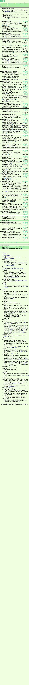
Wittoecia (9, 3)
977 (19, 359)
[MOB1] (10, 15)
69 (22, 330)
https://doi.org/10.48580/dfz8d (10, 265)
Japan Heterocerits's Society (8, 268)
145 (16, 323)
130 (7, 145)
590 (20, 182)
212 (7, 306)
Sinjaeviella (5, 3)
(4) (24, 12)
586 (6, 184)
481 (7, 60)
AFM (26, 52)
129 (5, 151)
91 (17, 316)
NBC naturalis (6, 278)
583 (7, 359)
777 (13, 359)
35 (26, 10)
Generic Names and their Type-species (21, 280)
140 (11, 122)
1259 (26, 359)
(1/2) (10, 313)
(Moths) (16, 9)
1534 (6, 93)
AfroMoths (25, 14)
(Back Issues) (15, 268)
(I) (18, 10)
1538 (6, 169)
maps (25, 26)
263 (7, 40)
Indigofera (6, 101)
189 (21, 351)
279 (25, 358)
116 (11, 323)
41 (11, 329)
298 (25, 351)
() (20, 3)
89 (27, 346)
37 (24, 328)
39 (15, 292)
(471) (17, 120)
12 (22, 125)
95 (10, 332)
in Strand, (21, 129)
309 (21, 9)
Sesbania (6, 191)
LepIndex (22, 14)
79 (7, 162)
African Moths (6, 253)
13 (21, 248)
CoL (27, 14)
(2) (12, 171)
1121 (16, 363)
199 (12, 347)
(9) (17, 82)
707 (9, 363)
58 (11, 163)
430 (24, 322)
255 (26, 294)
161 (4, 365)
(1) (17, 17)
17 (19, 327)
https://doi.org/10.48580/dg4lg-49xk (13, 277)
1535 (24, 363)
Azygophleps (15, 3)
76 (16, 351)
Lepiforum (5, 270)
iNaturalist (5, 25)
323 (26, 362)
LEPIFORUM (22, 52)
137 (3, 46)
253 (20, 174)
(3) (18, 104)
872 (19, 137)
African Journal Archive (7, 255)
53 (23, 332)
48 (7, 136)
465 (6, 323)
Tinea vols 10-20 (20, 268)
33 (13, 328)
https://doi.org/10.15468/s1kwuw (9, 258)
